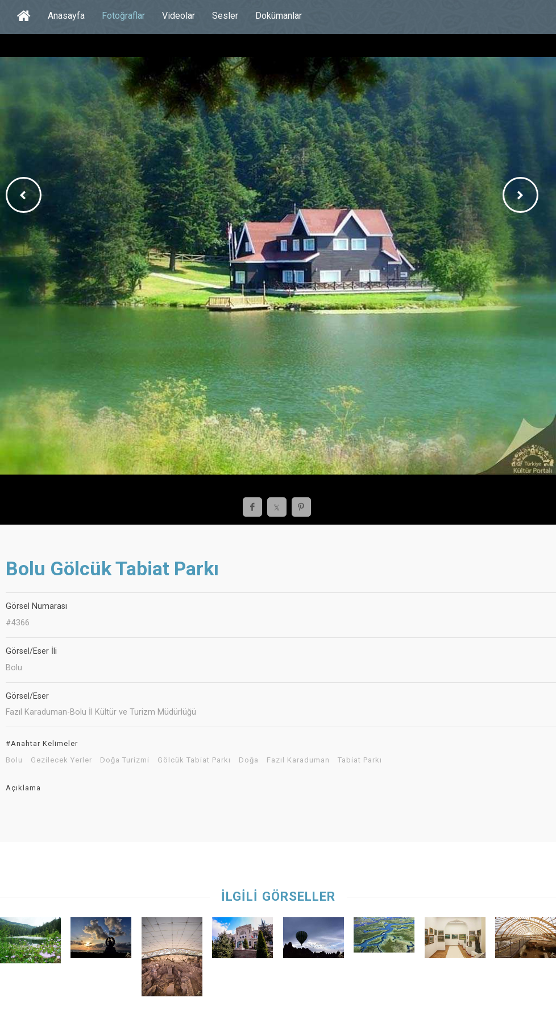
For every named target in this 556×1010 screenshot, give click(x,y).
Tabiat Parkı (360, 760)
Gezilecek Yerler (61, 760)
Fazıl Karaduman (298, 760)
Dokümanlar (278, 15)
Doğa (249, 760)
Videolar (178, 15)
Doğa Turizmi (125, 760)
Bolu (14, 760)
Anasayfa (66, 15)
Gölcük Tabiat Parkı (194, 760)
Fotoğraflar (123, 15)
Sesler (225, 15)
